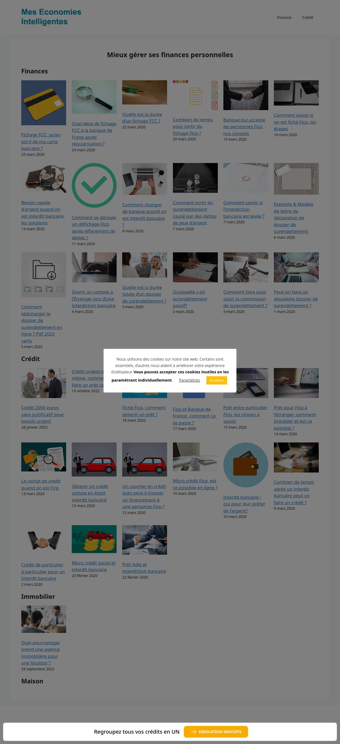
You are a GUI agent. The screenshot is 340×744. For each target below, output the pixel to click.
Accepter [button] (217, 380)
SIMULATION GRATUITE (215, 732)
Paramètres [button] (189, 380)
